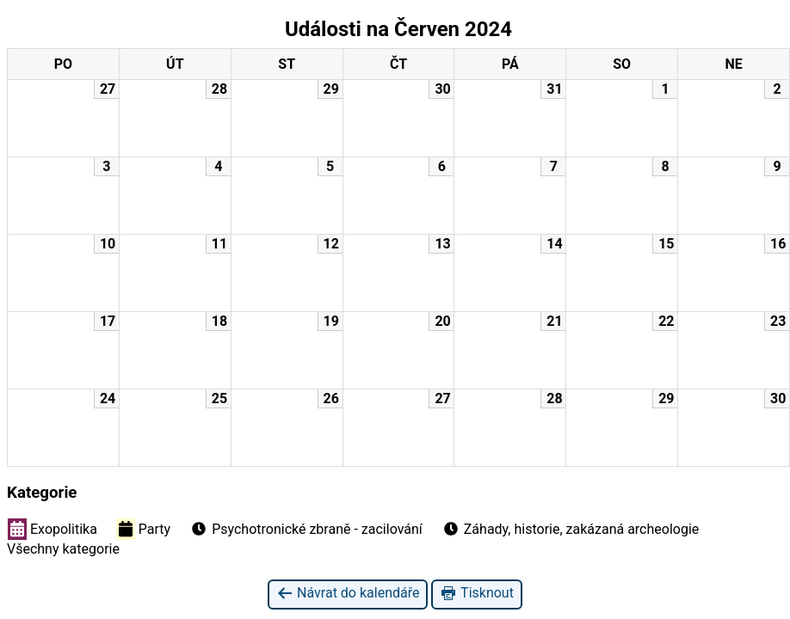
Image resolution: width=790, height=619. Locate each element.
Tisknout (476, 594)
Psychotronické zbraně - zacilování (306, 528)
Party (143, 528)
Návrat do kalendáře (347, 594)
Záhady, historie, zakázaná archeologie (570, 528)
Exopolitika (52, 528)
